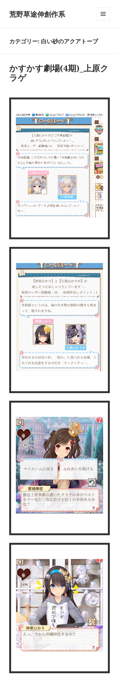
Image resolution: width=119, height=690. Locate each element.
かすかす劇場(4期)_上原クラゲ (59, 72)
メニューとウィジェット (103, 20)
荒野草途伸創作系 (37, 14)
